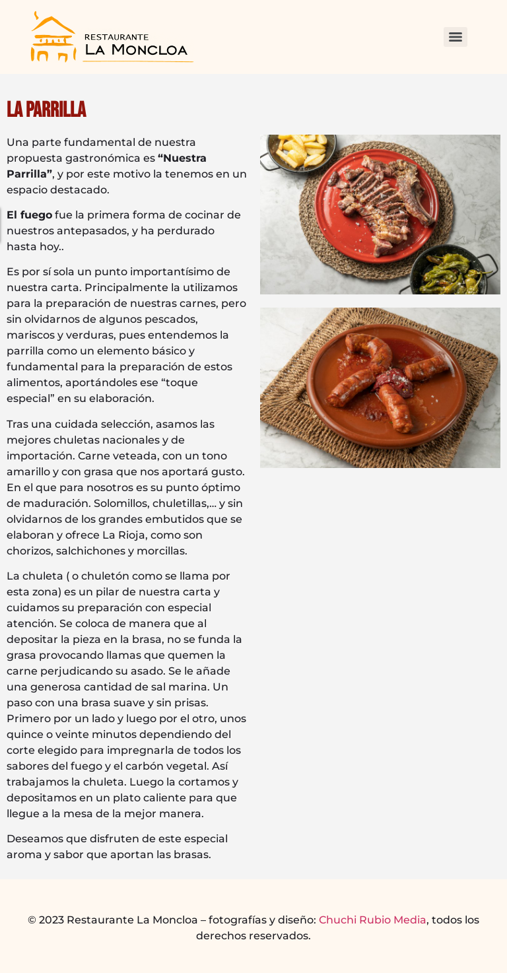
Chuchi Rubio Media (372, 920)
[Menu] (455, 37)
